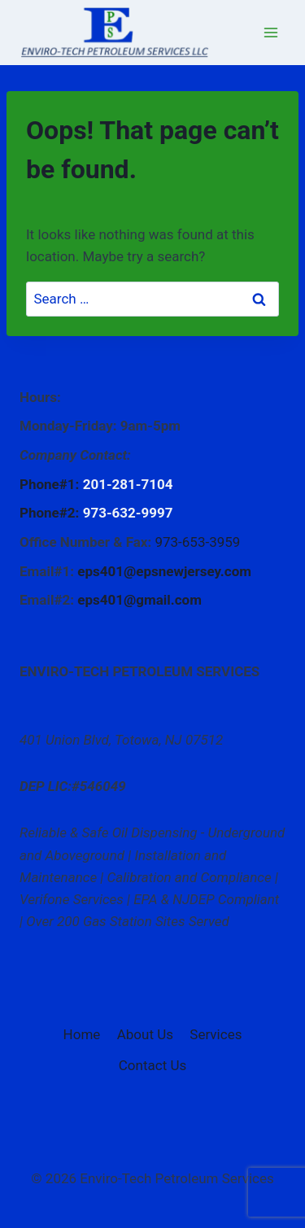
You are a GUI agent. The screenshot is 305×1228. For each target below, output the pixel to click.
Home (82, 1034)
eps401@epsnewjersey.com (164, 571)
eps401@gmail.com (139, 600)
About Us (145, 1034)
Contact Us (152, 1065)
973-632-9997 (128, 513)
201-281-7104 (128, 484)
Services (216, 1034)
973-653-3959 (197, 542)
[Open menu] (270, 32)
